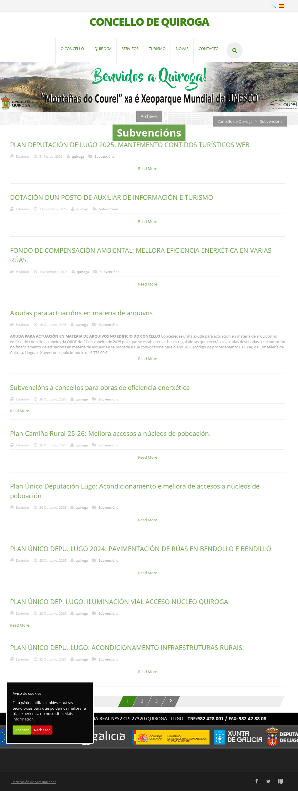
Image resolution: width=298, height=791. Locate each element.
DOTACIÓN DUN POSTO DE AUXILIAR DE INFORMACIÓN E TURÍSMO (108, 197)
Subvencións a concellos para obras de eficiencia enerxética (97, 387)
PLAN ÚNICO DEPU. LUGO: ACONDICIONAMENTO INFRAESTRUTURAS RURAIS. (124, 647)
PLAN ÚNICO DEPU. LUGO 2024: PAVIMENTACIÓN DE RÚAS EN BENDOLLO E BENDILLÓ (137, 548)
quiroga (75, 156)
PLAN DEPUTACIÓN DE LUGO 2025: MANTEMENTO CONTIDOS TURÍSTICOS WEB (126, 144)
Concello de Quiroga (235, 124)
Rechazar (42, 729)
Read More (144, 168)
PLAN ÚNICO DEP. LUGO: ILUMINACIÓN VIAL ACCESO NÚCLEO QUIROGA (116, 601)
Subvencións (101, 156)
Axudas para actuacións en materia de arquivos (78, 312)
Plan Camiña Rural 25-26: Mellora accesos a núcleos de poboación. (107, 433)
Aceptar (22, 729)
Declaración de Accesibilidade (33, 782)
